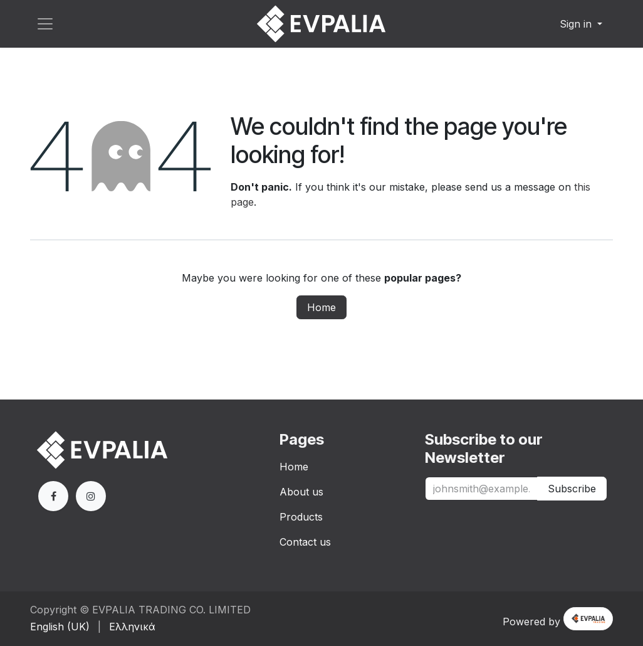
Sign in (577, 24)
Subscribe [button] (572, 488)
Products (301, 517)
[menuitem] (60, 626)
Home (321, 307)
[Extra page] (91, 496)
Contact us (305, 542)
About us (301, 491)
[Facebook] (53, 496)
